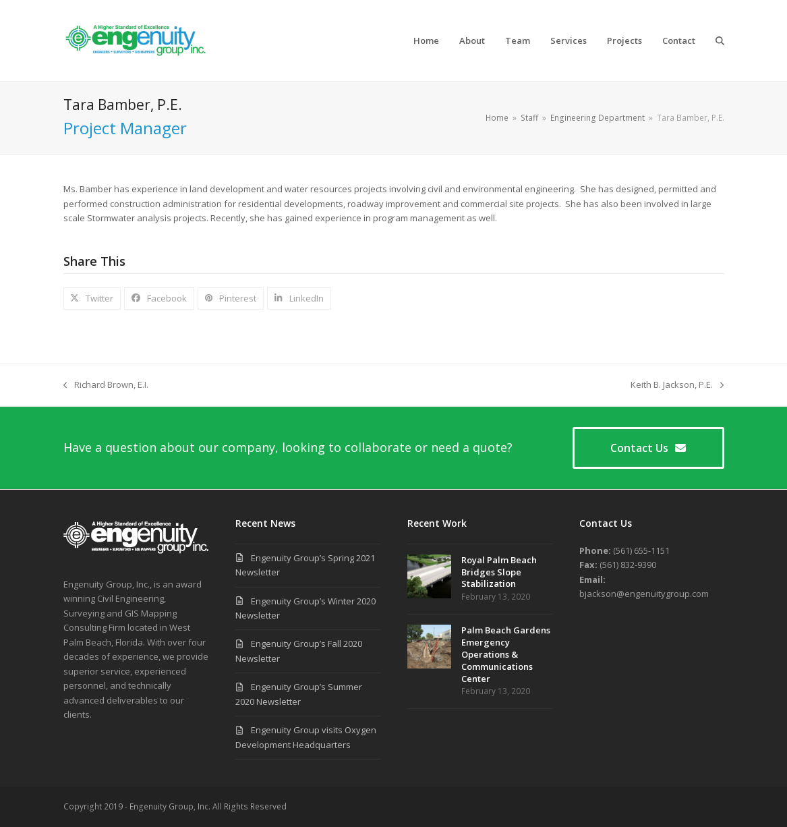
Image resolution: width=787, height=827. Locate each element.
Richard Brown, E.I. (105, 385)
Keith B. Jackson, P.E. (677, 385)
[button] (719, 40)
